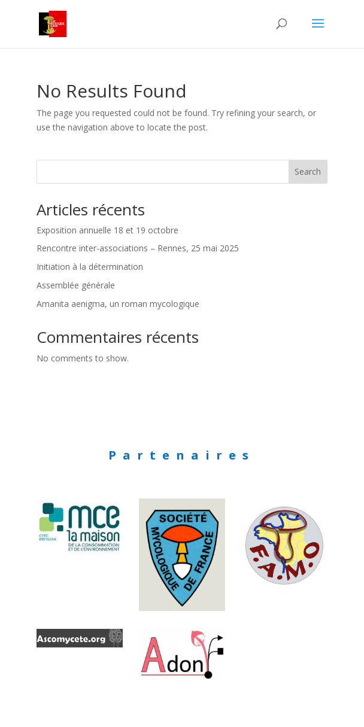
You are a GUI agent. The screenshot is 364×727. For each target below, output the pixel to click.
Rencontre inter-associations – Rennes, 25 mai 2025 (138, 248)
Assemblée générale (76, 285)
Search (308, 171)
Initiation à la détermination (90, 266)
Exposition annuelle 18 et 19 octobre (107, 230)
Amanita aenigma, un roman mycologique (118, 303)
